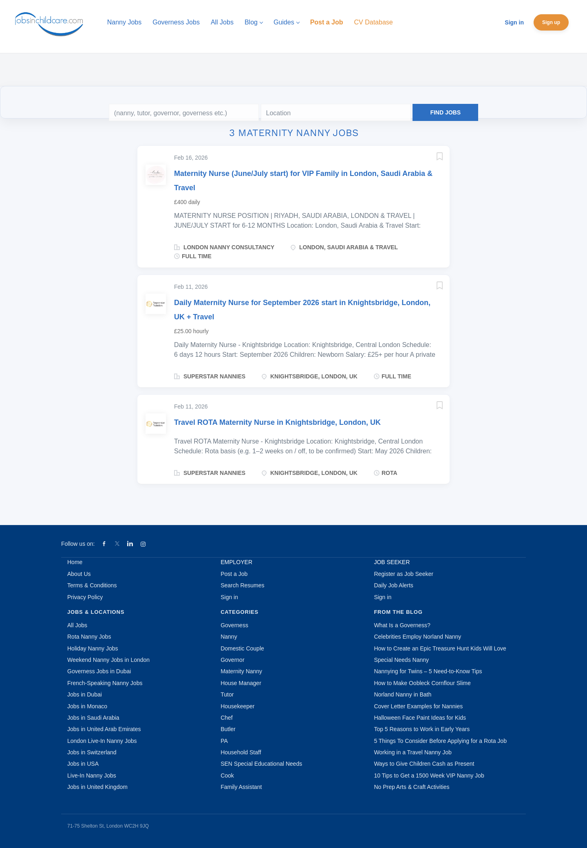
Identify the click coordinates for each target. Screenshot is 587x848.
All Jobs (77, 625)
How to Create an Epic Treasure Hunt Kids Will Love (440, 648)
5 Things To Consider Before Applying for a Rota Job (440, 741)
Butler (228, 729)
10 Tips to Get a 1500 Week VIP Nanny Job (429, 775)
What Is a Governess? (402, 625)
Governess (234, 625)
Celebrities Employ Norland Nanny (417, 636)
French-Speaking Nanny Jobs (104, 683)
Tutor (227, 694)
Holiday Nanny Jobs (92, 648)
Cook (227, 775)
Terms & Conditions (92, 585)
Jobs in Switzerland (92, 752)
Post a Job (234, 574)
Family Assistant (241, 787)
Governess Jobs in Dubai (99, 671)
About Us (79, 574)
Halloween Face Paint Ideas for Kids (420, 717)
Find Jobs (445, 112)
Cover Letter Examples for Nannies (418, 706)
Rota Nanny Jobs (89, 636)
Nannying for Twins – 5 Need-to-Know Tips (428, 671)
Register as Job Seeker (403, 574)
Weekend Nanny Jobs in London (108, 660)
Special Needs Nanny (401, 660)
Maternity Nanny (241, 671)
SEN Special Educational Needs (261, 763)
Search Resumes (242, 585)
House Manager (241, 683)
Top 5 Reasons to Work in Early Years (422, 729)
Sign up (551, 22)
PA (224, 741)
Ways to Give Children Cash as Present (424, 763)
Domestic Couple (242, 648)
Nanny (229, 636)
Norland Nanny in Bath (402, 694)
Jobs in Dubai (84, 694)
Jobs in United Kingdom (97, 787)
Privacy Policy (85, 597)
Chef (227, 717)
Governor (232, 660)
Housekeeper (237, 706)
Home (74, 562)
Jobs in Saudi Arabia (93, 717)
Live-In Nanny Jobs (91, 775)
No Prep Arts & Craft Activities (411, 787)
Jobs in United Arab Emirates (104, 729)
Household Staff (241, 752)
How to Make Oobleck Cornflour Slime (422, 683)
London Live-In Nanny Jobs (102, 741)
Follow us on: (78, 543)
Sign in (514, 22)
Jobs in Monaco (87, 706)
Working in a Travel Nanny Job (412, 752)
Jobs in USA (83, 763)
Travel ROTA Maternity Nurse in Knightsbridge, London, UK (277, 422)
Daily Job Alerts (393, 585)
